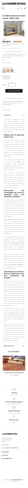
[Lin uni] (11, 70)
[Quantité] (11, 85)
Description (7, 115)
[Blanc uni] (15, 70)
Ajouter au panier (14, 90)
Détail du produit (9, 346)
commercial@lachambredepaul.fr (10, 447)
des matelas (17, 161)
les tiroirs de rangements (16, 264)
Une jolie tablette (14, 242)
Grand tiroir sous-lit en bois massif (14, 372)
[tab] (14, 115)
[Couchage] (6, 78)
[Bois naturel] (4, 70)
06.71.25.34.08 (5, 444)
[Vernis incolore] (7, 70)
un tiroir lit (20, 256)
